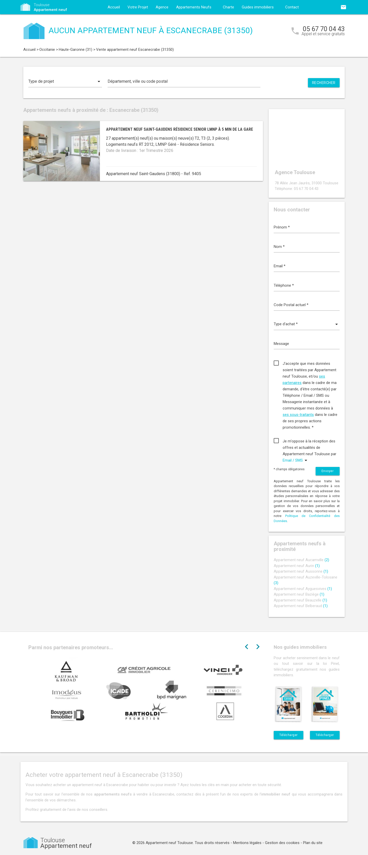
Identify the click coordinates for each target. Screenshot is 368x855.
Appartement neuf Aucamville (301, 560)
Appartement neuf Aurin (297, 565)
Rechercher (324, 83)
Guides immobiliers (258, 7)
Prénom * (282, 227)
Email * (279, 266)
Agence (162, 7)
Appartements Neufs (193, 7)
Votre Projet (138, 7)
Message (281, 343)
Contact (292, 7)
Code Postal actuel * (291, 305)
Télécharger (288, 735)
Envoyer (327, 471)
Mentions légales (247, 842)
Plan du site (313, 842)
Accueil (114, 7)
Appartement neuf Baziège (299, 594)
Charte (228, 7)
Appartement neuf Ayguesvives (303, 588)
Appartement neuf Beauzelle (300, 600)
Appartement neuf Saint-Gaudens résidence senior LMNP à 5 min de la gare (179, 129)
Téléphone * (284, 285)
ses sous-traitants (298, 414)
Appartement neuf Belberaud (301, 606)
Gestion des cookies (282, 842)
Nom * (279, 246)
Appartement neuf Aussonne (301, 571)
